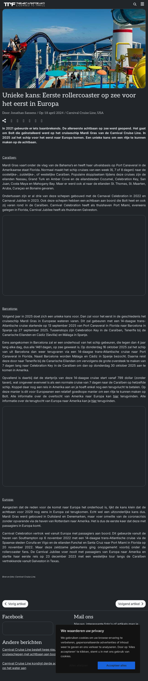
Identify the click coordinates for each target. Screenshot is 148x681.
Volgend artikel (130, 604)
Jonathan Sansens (23, 113)
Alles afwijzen (78, 665)
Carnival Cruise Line (81, 113)
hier (116, 396)
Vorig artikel (15, 604)
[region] (98, 649)
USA (100, 113)
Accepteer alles (116, 665)
